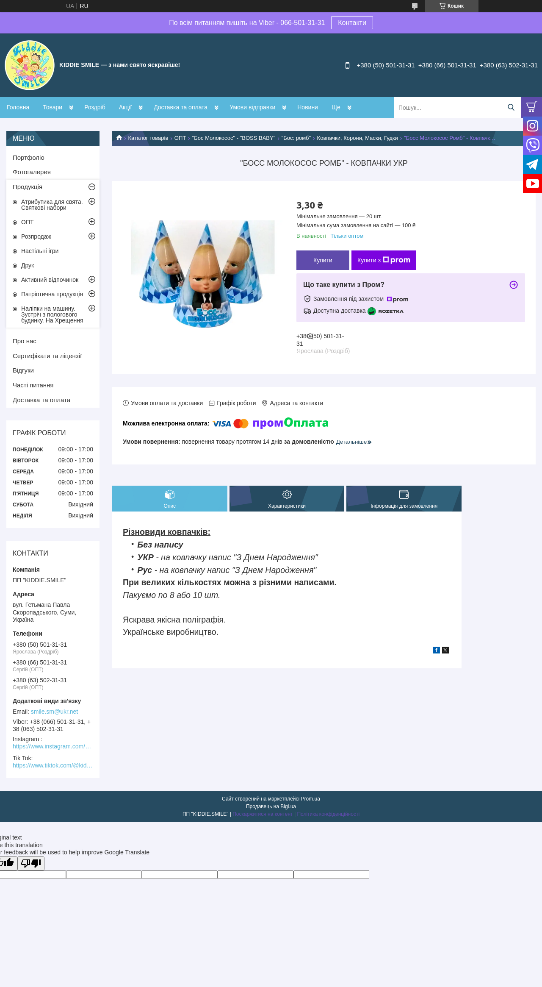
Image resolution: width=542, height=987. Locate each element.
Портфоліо (28, 157)
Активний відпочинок (49, 279)
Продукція (27, 186)
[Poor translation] (30, 863)
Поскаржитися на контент (262, 814)
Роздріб (94, 107)
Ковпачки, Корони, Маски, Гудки (357, 138)
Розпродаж (36, 236)
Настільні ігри (39, 250)
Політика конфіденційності (328, 814)
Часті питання (33, 385)
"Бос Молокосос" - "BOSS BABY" (234, 138)
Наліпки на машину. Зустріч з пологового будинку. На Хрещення (52, 314)
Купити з (383, 260)
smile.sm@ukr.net (54, 711)
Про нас (24, 341)
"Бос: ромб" (296, 138)
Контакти (352, 22)
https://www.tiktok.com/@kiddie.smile (53, 765)
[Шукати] (511, 107)
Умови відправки (252, 107)
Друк (27, 265)
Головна (18, 107)
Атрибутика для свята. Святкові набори (52, 204)
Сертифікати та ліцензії (47, 355)
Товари (52, 107)
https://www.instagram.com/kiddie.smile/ (53, 746)
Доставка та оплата (180, 107)
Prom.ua (310, 799)
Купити (322, 260)
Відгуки (23, 370)
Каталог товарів (148, 138)
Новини (307, 107)
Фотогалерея (32, 171)
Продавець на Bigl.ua (271, 806)
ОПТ (180, 138)
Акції (125, 107)
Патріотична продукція (52, 294)
